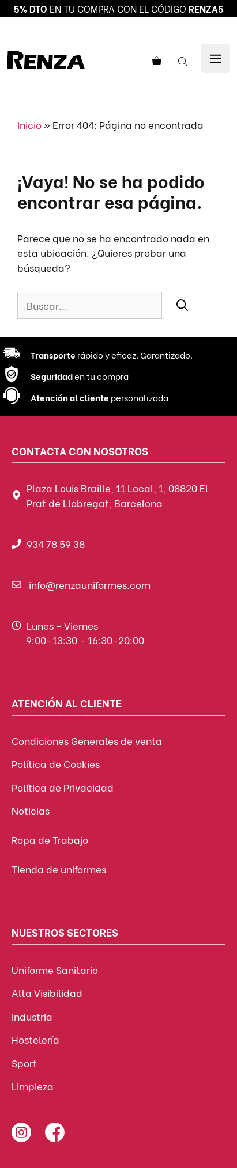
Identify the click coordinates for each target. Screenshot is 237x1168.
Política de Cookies (56, 763)
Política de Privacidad (63, 787)
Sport (24, 1063)
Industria (32, 1016)
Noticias (31, 810)
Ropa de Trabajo (50, 839)
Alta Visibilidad (47, 993)
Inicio (29, 124)
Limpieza (33, 1086)
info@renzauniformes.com (90, 584)
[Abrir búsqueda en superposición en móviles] (184, 60)
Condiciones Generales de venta (87, 740)
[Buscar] (182, 304)
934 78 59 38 (56, 544)
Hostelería (35, 1039)
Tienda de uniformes (59, 869)
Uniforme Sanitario (55, 969)
